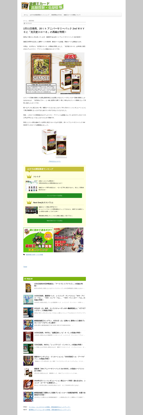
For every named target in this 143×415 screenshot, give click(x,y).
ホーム (26, 15)
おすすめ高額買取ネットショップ (39, 15)
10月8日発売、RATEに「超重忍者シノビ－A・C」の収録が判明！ (58, 333)
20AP (33, 254)
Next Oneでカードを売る (54, 220)
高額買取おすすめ (56, 15)
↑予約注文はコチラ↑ (54, 161)
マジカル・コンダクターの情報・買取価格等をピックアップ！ (50, 407)
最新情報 (29, 254)
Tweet (25, 266)
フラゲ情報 (39, 254)
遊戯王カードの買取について (72, 15)
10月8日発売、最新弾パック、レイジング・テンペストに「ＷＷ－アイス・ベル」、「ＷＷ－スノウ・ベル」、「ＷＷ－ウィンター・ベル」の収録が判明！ (59, 298)
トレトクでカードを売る (54, 195)
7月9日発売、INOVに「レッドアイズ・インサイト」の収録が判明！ (58, 345)
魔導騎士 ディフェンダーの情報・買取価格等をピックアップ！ (50, 410)
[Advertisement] (107, 30)
